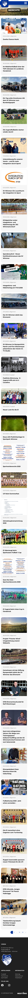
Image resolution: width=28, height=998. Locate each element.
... (16, 932)
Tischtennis (4, 976)
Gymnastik (4, 977)
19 (19, 932)
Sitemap (17, 974)
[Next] (25, 932)
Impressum (18, 977)
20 (22, 932)
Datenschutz (19, 976)
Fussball (3, 974)
